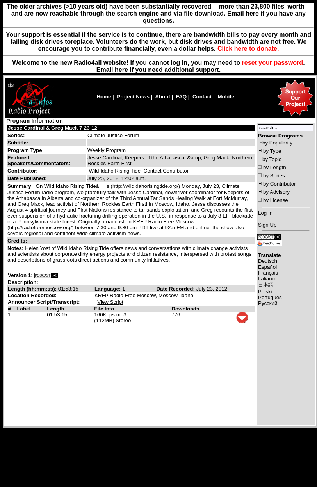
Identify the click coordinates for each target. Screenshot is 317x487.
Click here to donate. (248, 48)
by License (275, 200)
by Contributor (279, 184)
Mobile (225, 97)
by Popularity (277, 143)
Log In (265, 213)
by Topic (271, 159)
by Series (274, 175)
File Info (104, 309)
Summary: (20, 186)
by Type (272, 151)
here (121, 69)
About (162, 97)
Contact (202, 97)
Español (267, 267)
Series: (16, 135)
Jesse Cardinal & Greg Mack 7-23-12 (52, 128)
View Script (110, 302)
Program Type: (25, 150)
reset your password (272, 62)
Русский (267, 303)
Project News (133, 97)
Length (55, 309)
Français (268, 273)
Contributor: (22, 171)
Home (103, 97)
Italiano (266, 279)
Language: (108, 289)
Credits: (17, 241)
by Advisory (276, 192)
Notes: (16, 248)
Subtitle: (17, 143)
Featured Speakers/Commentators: (38, 160)
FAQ (181, 97)
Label (23, 309)
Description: (23, 282)
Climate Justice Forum (113, 135)
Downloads (185, 309)
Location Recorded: (32, 295)
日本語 (265, 285)
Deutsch (267, 261)
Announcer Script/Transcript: (44, 302)
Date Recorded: (176, 289)
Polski (265, 291)
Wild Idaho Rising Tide (115, 171)
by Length (274, 167)
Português (270, 297)
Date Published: (27, 178)
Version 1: (20, 275)
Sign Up (267, 225)
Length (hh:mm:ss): (33, 289)
